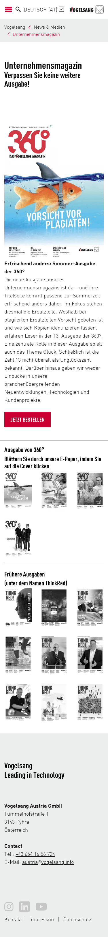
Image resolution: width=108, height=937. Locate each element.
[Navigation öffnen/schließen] (10, 9)
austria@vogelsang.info (48, 861)
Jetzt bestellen (27, 419)
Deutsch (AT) (44, 9)
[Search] (18, 9)
